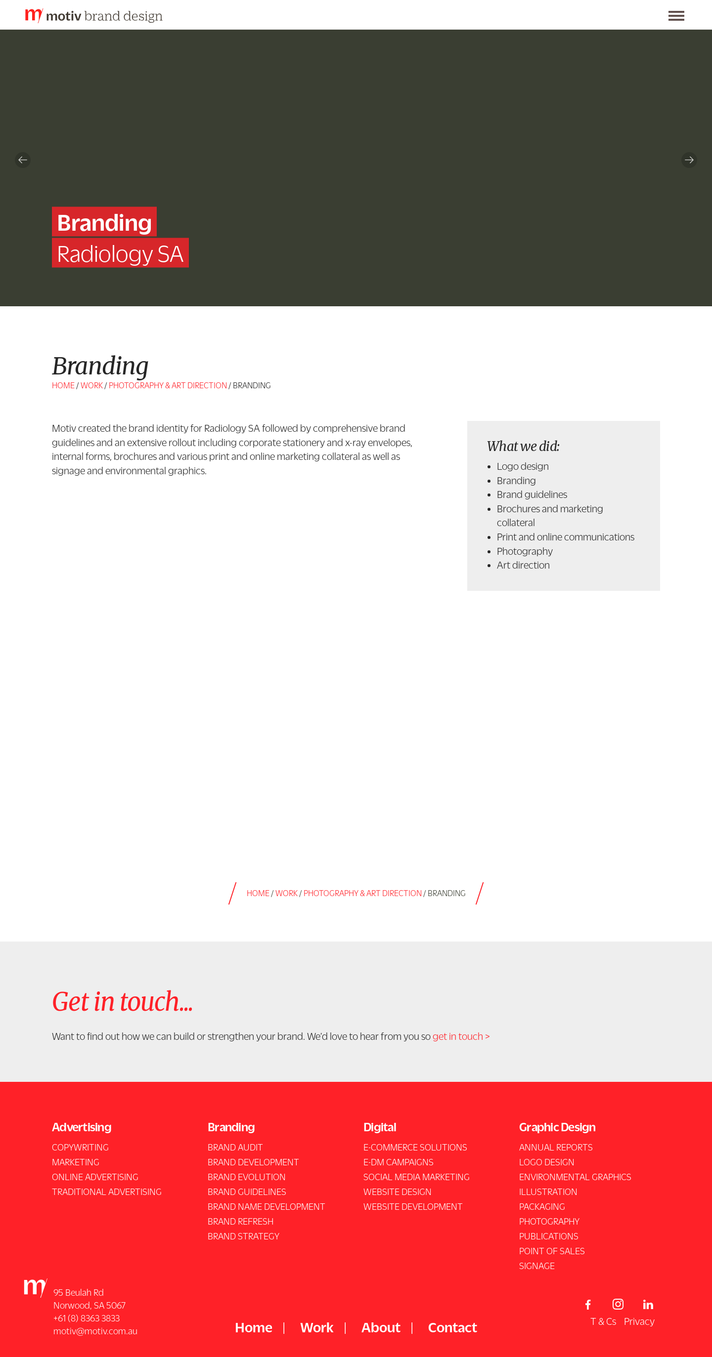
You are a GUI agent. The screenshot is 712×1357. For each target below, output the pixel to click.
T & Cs (603, 1321)
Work (92, 385)
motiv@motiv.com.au (95, 1331)
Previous (23, 160)
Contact (452, 1326)
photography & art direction (168, 385)
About (380, 1326)
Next (689, 160)
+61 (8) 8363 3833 (86, 1318)
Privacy (639, 1321)
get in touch (458, 1035)
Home (63, 385)
